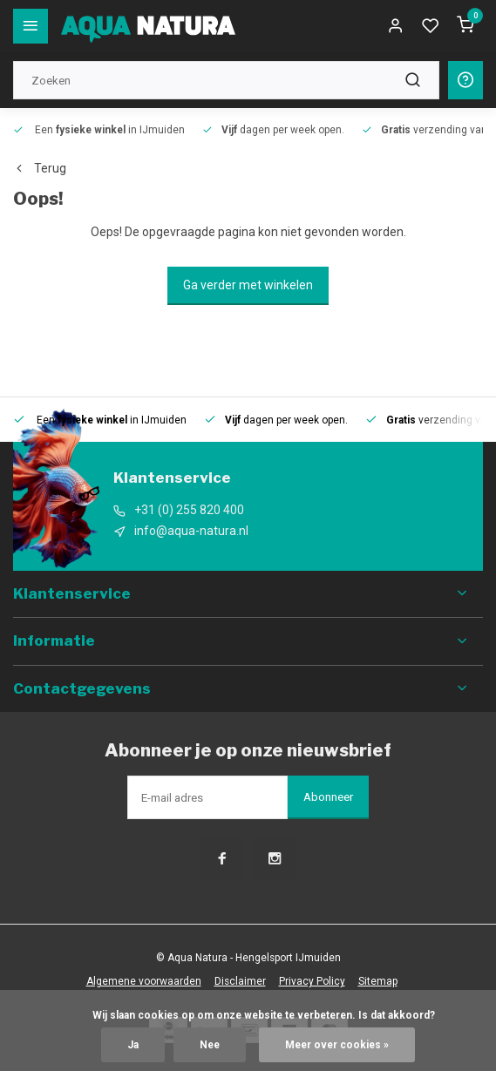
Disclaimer (240, 981)
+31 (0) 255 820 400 (189, 510)
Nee (210, 1045)
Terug (39, 168)
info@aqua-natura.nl (191, 531)
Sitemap (377, 981)
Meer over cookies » (337, 1045)
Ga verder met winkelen (248, 285)
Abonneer (328, 796)
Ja (133, 1045)
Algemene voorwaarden (143, 981)
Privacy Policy (312, 981)
